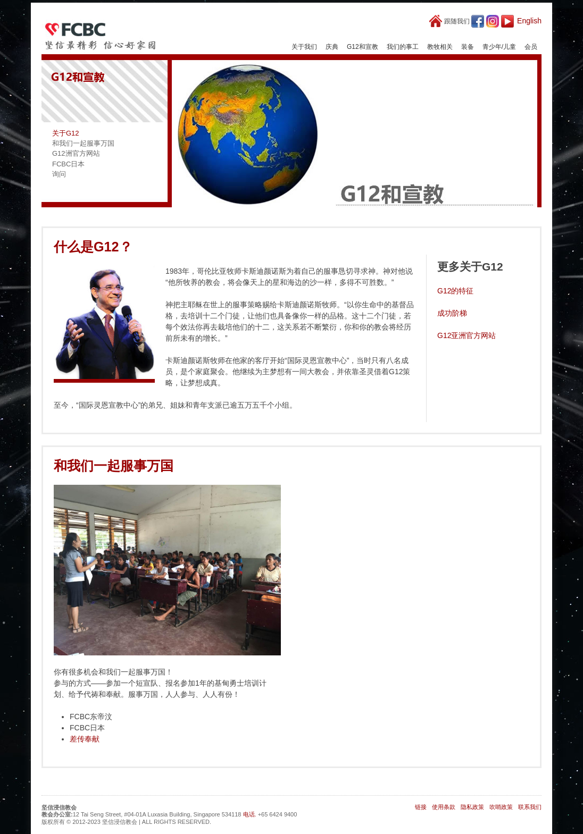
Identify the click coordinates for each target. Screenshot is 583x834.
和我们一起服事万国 (83, 143)
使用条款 (443, 807)
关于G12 (65, 133)
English (529, 20)
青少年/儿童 (499, 46)
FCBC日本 (68, 164)
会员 (530, 46)
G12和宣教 (362, 46)
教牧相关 (440, 46)
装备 (467, 46)
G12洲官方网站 (76, 153)
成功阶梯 (452, 313)
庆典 (332, 46)
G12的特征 (455, 291)
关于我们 (304, 46)
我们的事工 (403, 46)
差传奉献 (84, 739)
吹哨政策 (501, 807)
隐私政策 (472, 807)
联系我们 (530, 807)
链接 (421, 807)
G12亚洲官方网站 (466, 335)
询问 (59, 174)
